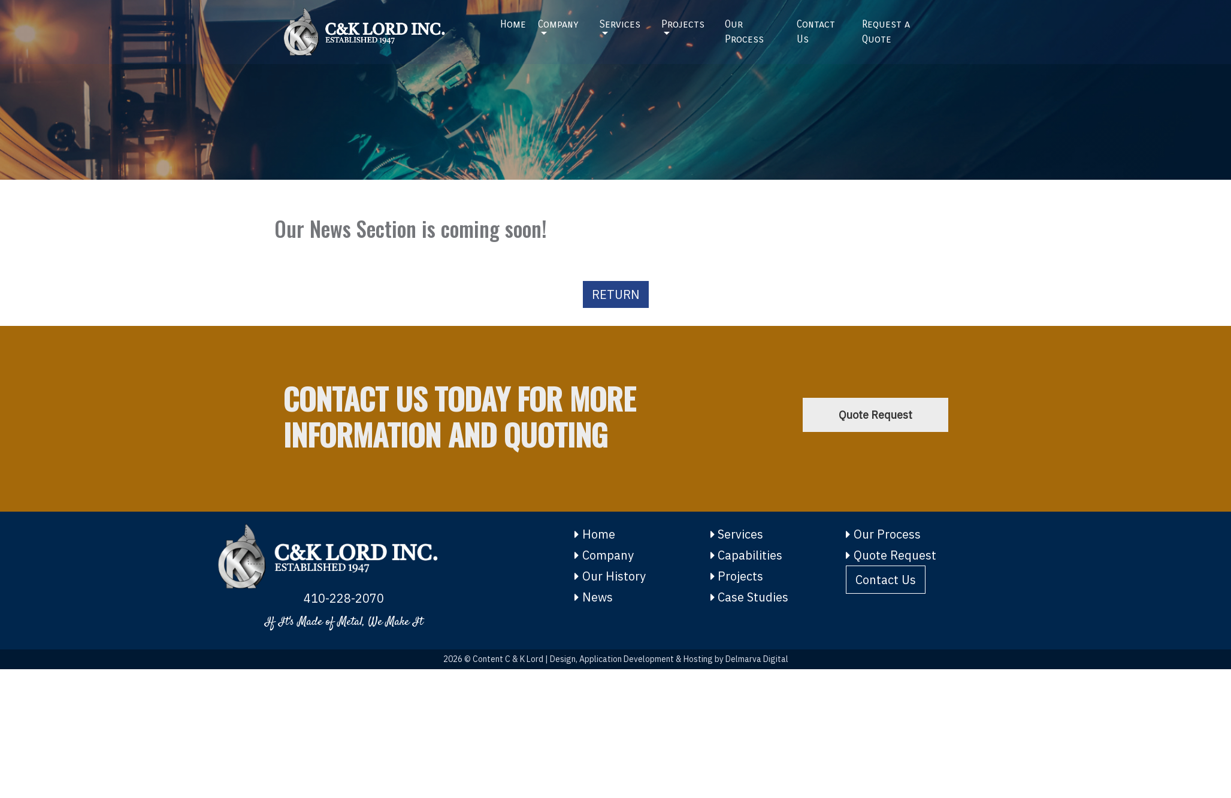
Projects (682, 20)
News (593, 597)
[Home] (383, 28)
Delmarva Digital (756, 659)
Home (513, 20)
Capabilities (746, 555)
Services (619, 20)
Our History (610, 576)
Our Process (744, 28)
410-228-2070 (344, 598)
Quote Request (875, 415)
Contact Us (816, 28)
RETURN (616, 294)
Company (558, 20)
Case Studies (749, 597)
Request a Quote (886, 28)
